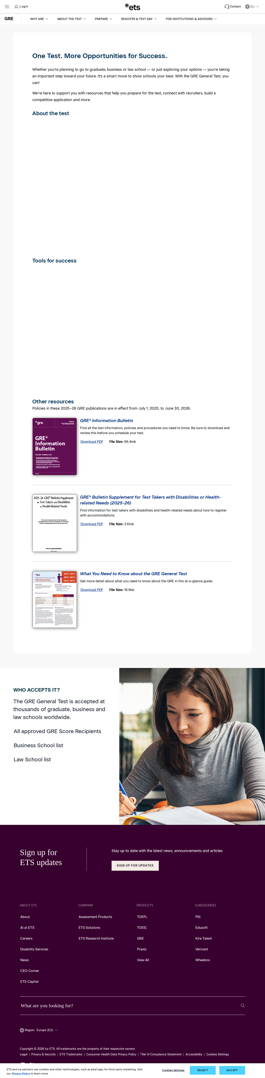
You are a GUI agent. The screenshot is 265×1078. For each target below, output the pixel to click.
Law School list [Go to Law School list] (32, 759)
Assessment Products (95, 917)
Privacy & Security (43, 1054)
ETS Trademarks (71, 1054)
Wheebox (202, 960)
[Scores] (47, 255)
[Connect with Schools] (115, 331)
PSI (197, 917)
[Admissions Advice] (47, 396)
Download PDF (92, 442)
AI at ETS (27, 928)
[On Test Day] (184, 165)
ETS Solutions (89, 928)
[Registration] (115, 165)
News (24, 960)
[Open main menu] (7, 6)
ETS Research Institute (96, 938)
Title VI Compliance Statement (161, 1054)
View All (143, 960)
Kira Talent (203, 938)
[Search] (242, 1005)
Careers (26, 938)
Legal (23, 1054)
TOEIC (142, 928)
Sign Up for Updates (135, 865)
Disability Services (34, 949)
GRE (140, 938)
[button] (39, 19)
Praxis (141, 949)
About (25, 917)
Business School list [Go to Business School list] (38, 745)
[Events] (184, 333)
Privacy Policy (21, 1073)
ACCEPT (232, 1070)
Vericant (201, 949)
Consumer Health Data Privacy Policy (111, 1054)
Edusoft (201, 928)
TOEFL (142, 917)
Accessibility (194, 1054)
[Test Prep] (47, 331)
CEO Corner (29, 971)
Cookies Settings (217, 1054)
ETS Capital (29, 982)
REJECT (203, 1070)
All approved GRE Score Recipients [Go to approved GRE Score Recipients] (57, 731)
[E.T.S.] (132, 7)
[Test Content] (47, 165)
